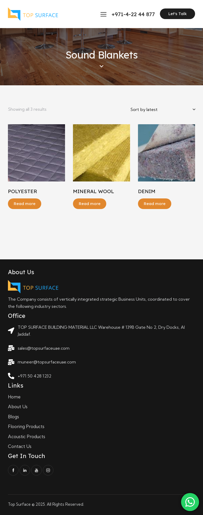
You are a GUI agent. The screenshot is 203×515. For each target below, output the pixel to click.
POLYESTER (22, 191)
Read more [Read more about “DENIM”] (154, 203)
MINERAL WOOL (93, 191)
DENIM (146, 191)
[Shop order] (162, 109)
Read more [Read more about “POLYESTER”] (24, 203)
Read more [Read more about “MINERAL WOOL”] (89, 203)
